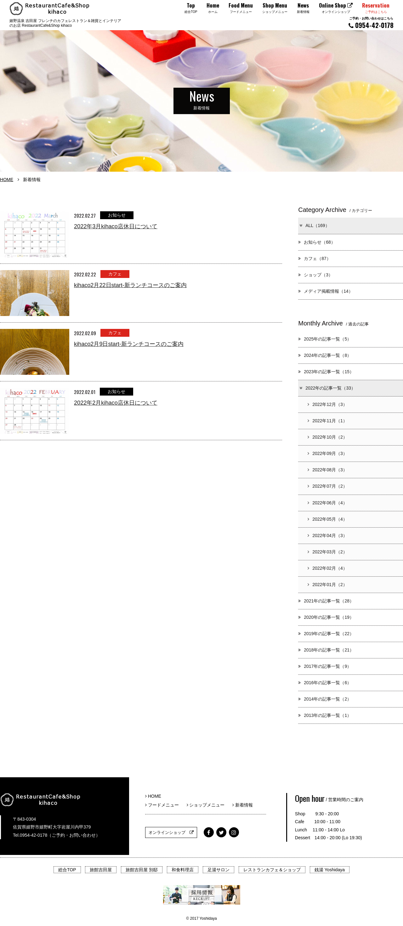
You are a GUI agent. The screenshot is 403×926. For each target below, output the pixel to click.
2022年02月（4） (327, 568)
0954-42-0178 (371, 23)
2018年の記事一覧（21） (326, 649)
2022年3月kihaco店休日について (115, 226)
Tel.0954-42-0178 (30, 835)
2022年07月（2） (327, 486)
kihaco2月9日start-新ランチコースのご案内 (129, 344)
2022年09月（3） (327, 453)
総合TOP (67, 869)
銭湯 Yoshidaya (330, 869)
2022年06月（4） (327, 502)
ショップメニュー (208, 804)
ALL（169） (314, 225)
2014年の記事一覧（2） (324, 698)
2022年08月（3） (327, 469)
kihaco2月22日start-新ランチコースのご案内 (130, 285)
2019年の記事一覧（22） (326, 633)
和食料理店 (183, 869)
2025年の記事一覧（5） (324, 338)
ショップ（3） (315, 274)
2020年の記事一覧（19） (326, 617)
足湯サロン (218, 869)
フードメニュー (164, 804)
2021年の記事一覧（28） (326, 600)
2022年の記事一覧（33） (327, 388)
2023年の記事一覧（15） (326, 371)
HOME (6, 179)
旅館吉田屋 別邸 (142, 869)
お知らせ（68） (316, 242)
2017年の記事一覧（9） (324, 666)
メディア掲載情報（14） (325, 291)
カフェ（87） (314, 258)
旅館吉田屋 (101, 869)
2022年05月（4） (327, 519)
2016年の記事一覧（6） (324, 682)
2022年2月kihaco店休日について (115, 403)
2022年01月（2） (327, 584)
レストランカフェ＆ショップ (272, 869)
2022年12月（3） (327, 404)
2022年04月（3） (327, 535)
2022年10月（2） (327, 437)
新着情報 (242, 804)
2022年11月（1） (327, 420)
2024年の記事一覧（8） (324, 355)
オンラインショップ (171, 832)
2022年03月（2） (327, 551)
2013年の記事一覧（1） (324, 715)
